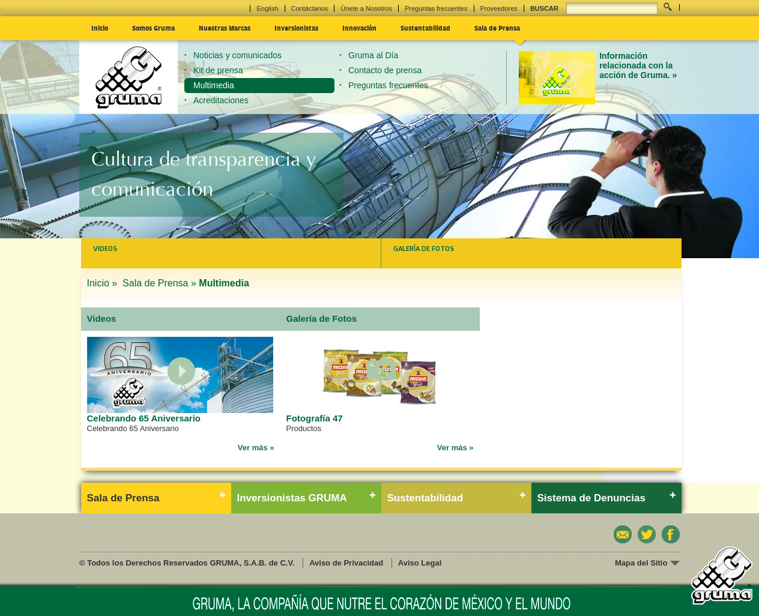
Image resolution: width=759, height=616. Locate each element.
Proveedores (499, 8)
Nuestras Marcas (224, 27)
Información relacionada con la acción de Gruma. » (638, 65)
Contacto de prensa (385, 70)
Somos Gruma (153, 27)
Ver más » (256, 447)
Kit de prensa (218, 70)
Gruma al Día (373, 55)
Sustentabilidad (425, 27)
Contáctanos (309, 8)
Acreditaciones (221, 100)
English (267, 8)
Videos (105, 248)
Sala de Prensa (497, 27)
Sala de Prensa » (159, 283)
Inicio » (103, 283)
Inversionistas (296, 27)
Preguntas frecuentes (436, 8)
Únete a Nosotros (366, 8)
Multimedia (213, 85)
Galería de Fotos (423, 248)
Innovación (359, 27)
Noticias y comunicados (237, 55)
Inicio (99, 27)
